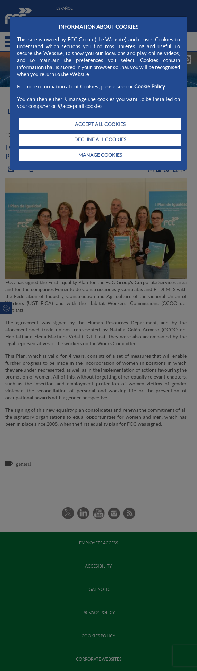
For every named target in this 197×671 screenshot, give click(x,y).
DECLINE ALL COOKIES (100, 139)
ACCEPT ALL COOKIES (100, 124)
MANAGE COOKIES (100, 155)
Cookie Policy (149, 87)
